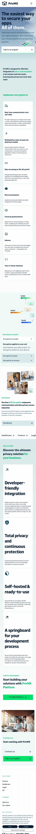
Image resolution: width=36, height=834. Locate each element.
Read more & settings (18, 830)
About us (5, 802)
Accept (26, 826)
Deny (10, 826)
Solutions (18, 423)
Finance (23, 435)
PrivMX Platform (18, 697)
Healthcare (8, 435)
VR (3, 790)
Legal (4, 787)
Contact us (18, 751)
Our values (6, 805)
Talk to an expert (18, 49)
